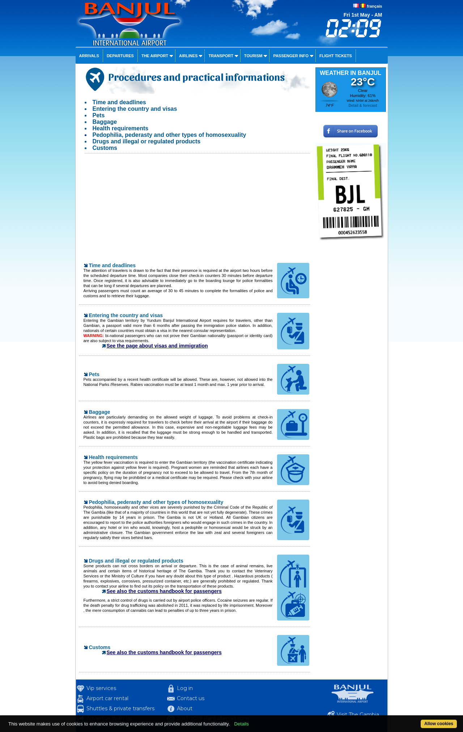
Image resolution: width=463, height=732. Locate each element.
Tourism (253, 56)
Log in (185, 688)
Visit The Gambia (358, 714)
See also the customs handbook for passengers (164, 591)
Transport (220, 56)
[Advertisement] (194, 211)
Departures (120, 56)
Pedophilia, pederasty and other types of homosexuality (169, 135)
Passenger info (291, 56)
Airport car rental (107, 698)
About (184, 708)
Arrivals (89, 56)
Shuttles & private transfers (120, 708)
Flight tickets (335, 56)
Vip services (101, 688)
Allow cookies (438, 723)
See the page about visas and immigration (157, 346)
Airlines (188, 56)
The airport (154, 56)
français (374, 6)
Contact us (190, 698)
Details (241, 724)
